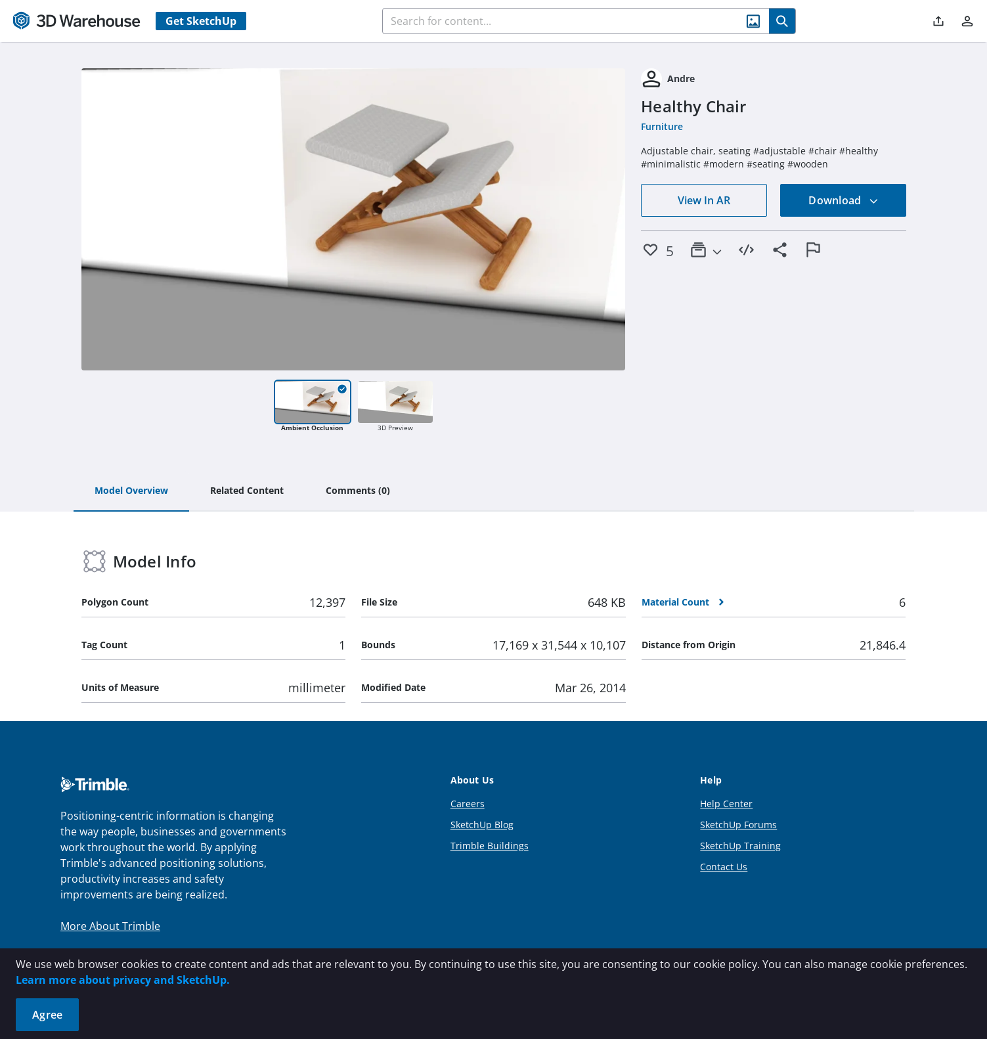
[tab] (131, 491)
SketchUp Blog (482, 824)
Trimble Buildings (489, 845)
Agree (47, 1014)
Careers (467, 803)
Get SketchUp (200, 21)
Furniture (662, 126)
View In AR (704, 200)
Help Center (726, 803)
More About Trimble (110, 926)
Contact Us (723, 866)
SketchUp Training (740, 845)
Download (843, 200)
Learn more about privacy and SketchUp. (123, 980)
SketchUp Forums (738, 824)
